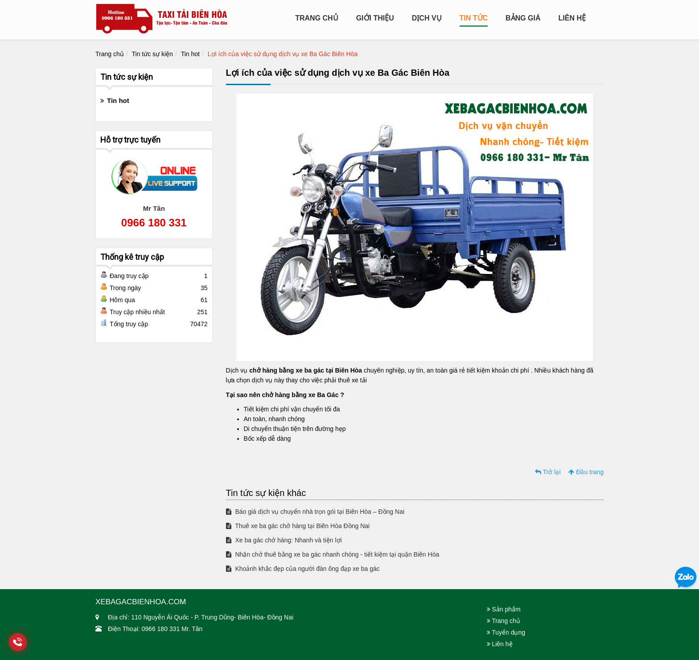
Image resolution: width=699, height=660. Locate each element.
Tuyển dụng (506, 632)
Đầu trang (586, 472)
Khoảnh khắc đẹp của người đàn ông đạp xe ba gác (303, 568)
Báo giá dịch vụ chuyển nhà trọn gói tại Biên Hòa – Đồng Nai (315, 511)
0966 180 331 (154, 223)
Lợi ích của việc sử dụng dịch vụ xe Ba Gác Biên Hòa (283, 53)
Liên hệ (572, 18)
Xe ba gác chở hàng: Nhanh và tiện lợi (284, 540)
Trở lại (547, 472)
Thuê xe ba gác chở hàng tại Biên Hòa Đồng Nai (298, 525)
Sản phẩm (504, 609)
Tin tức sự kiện (152, 53)
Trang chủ (316, 18)
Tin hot (190, 53)
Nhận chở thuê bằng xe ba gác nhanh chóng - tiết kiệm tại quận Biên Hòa (333, 554)
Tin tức (474, 18)
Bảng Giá (523, 18)
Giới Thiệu (375, 18)
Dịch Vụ (427, 18)
